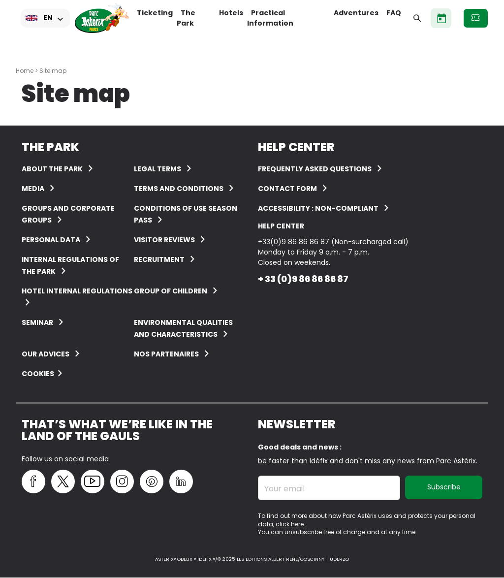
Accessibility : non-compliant (318, 208)
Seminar (37, 322)
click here (290, 524)
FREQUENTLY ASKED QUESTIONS (315, 169)
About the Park (52, 169)
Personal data (51, 240)
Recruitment (159, 259)
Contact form (287, 188)
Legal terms (157, 169)
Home (24, 70)
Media (33, 188)
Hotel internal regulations (77, 291)
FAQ (393, 13)
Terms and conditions (178, 188)
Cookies (38, 374)
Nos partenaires (166, 354)
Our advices (45, 354)
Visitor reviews (164, 240)
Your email (284, 489)
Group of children (170, 291)
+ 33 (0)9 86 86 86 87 (303, 279)
